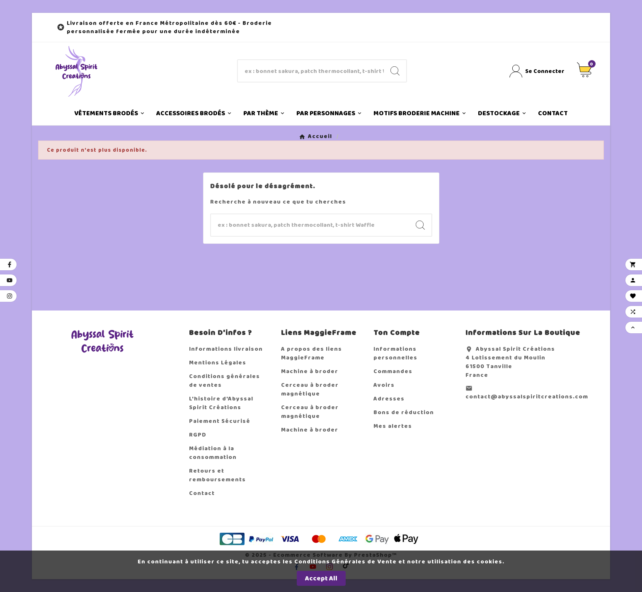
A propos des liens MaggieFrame (311, 353)
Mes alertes (392, 426)
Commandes (392, 371)
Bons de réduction (403, 412)
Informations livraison (226, 349)
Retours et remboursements (217, 475)
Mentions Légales (217, 362)
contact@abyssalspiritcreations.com (526, 396)
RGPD (197, 434)
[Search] (395, 70)
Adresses (389, 398)
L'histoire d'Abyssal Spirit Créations (221, 403)
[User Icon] (536, 71)
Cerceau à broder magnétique (310, 389)
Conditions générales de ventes (224, 380)
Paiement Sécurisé (219, 421)
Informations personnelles (395, 353)
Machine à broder (309, 371)
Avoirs (384, 385)
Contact (202, 493)
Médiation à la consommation (213, 452)
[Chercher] (311, 71)
